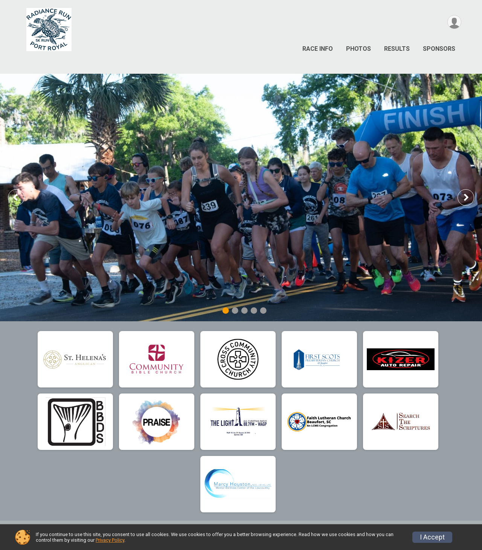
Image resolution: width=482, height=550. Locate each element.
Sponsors (439, 48)
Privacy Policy (110, 540)
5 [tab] (263, 310)
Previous (21, 197)
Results (397, 48)
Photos (358, 48)
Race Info (317, 48)
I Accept (432, 537)
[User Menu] (454, 22)
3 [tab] (244, 310)
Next (471, 197)
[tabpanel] (241, 197)
